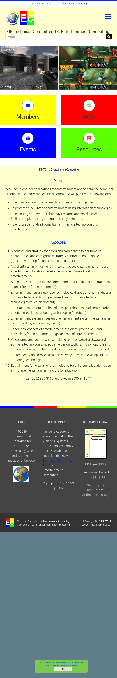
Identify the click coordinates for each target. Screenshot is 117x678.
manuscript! (95, 490)
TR (96, 477)
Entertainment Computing (56, 521)
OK (63, 669)
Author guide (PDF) (95, 495)
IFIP (32, 3)
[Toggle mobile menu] (108, 16)
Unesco (29, 460)
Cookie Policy (88, 524)
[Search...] (55, 36)
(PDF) (95, 464)
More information (69, 665)
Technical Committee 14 (29, 521)
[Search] (109, 36)
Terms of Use (105, 524)
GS (103, 477)
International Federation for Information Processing (43, 524)
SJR (89, 477)
